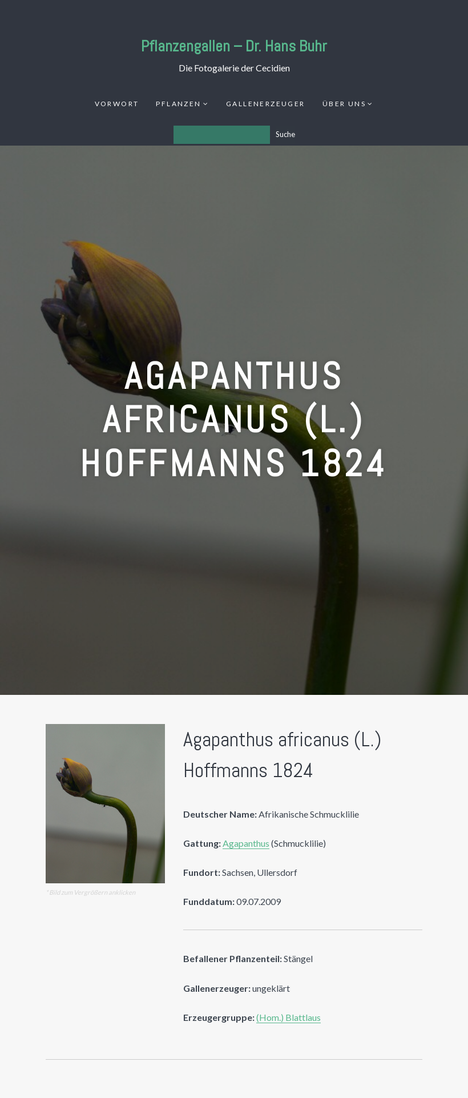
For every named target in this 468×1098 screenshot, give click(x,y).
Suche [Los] (285, 134)
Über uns (344, 103)
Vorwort (117, 103)
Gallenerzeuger (265, 103)
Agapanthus (246, 843)
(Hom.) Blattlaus (288, 1017)
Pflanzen (178, 103)
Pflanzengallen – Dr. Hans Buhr (234, 46)
